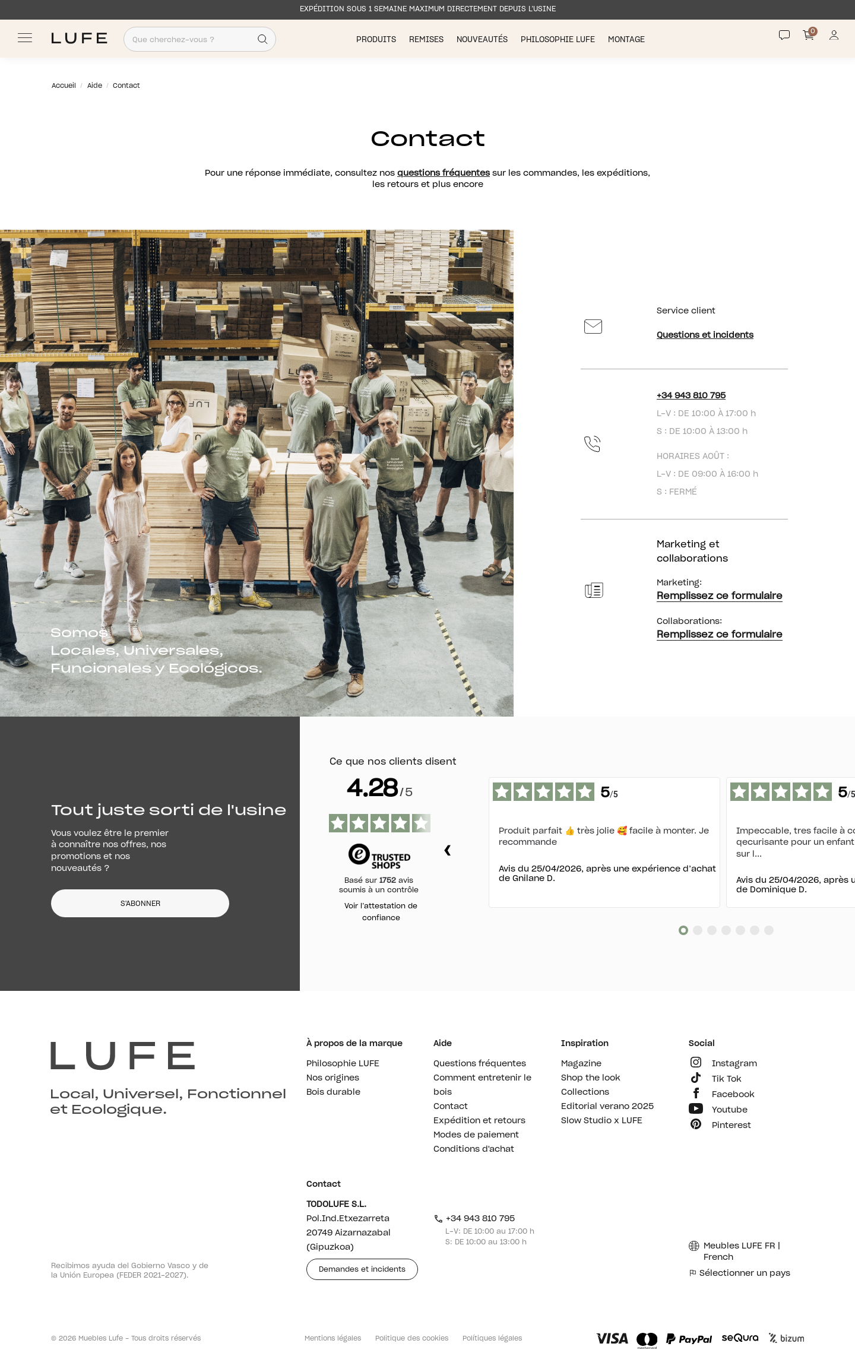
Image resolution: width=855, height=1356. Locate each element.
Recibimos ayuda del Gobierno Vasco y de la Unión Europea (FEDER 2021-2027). (129, 1270)
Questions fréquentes (479, 1064)
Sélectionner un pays (739, 1273)
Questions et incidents (705, 335)
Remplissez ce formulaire (720, 596)
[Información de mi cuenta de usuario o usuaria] (834, 38)
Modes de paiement (476, 1135)
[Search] (262, 39)
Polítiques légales (492, 1338)
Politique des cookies (411, 1338)
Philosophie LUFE (559, 39)
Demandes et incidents (362, 1269)
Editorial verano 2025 (607, 1106)
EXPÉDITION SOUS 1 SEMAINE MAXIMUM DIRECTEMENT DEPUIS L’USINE (428, 8)
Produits (377, 39)
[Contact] (784, 35)
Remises (427, 39)
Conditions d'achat (473, 1149)
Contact (450, 1106)
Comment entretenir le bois (482, 1085)
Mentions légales (333, 1338)
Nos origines (332, 1078)
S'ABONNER (140, 903)
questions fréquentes (443, 173)
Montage (627, 39)
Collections (585, 1092)
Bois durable (333, 1092)
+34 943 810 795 (691, 396)
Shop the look (590, 1078)
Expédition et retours (479, 1121)
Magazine (581, 1064)
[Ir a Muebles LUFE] (79, 38)
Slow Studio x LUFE (601, 1121)
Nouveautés (483, 39)
